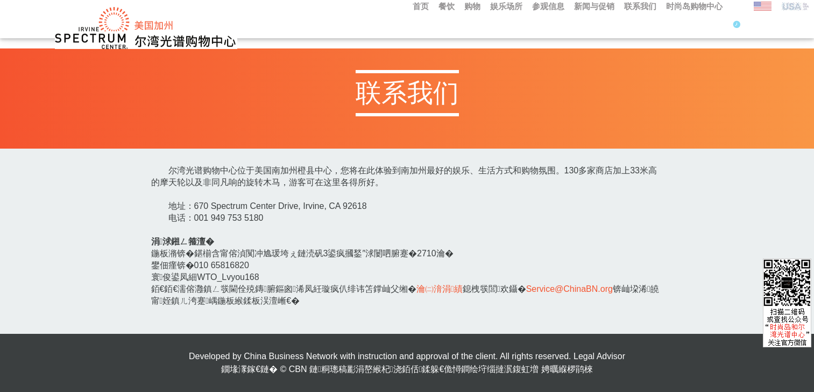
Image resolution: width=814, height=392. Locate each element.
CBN (298, 369)
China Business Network (290, 356)
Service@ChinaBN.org (569, 288)
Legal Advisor (599, 356)
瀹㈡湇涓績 (439, 288)
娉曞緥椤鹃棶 (567, 369)
